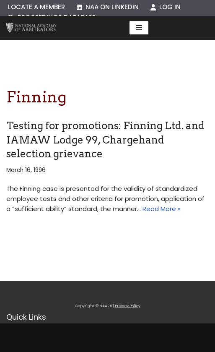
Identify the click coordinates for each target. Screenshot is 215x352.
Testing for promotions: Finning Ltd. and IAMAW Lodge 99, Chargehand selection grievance (105, 140)
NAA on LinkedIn (108, 7)
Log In (165, 7)
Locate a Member (36, 7)
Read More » (161, 208)
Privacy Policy (127, 305)
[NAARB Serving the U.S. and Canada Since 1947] (31, 28)
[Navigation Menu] (139, 28)
